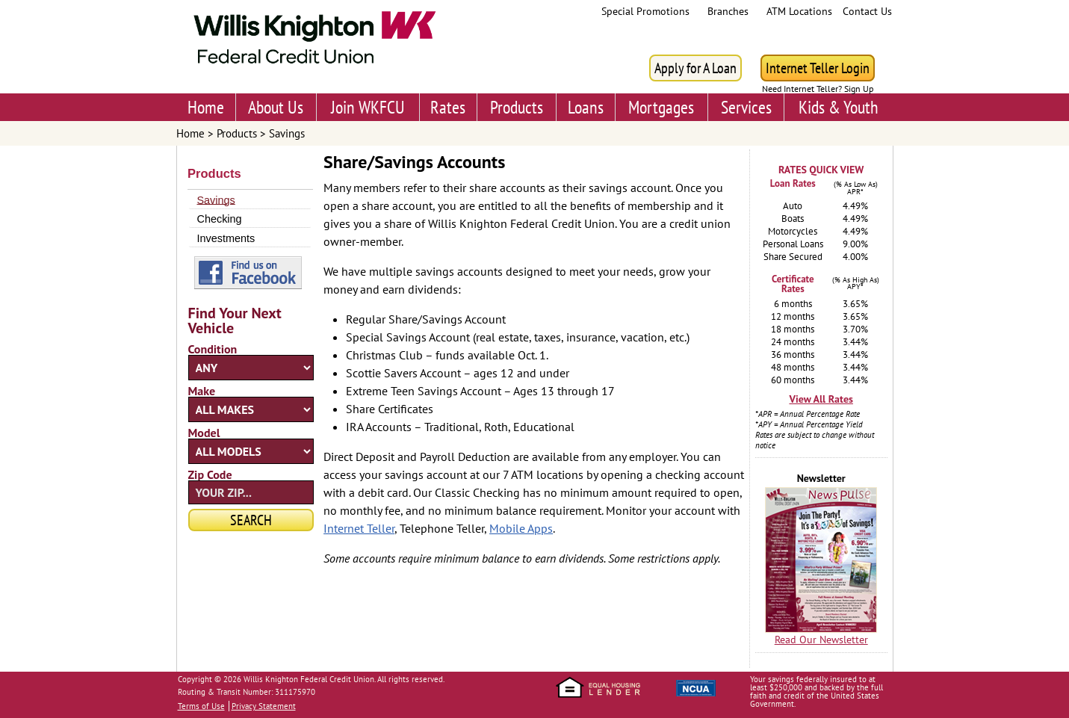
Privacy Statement (264, 706)
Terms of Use (201, 706)
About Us (275, 107)
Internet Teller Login (818, 68)
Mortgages (661, 107)
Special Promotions (645, 11)
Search (251, 520)
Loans (586, 107)
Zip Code (210, 474)
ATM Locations (799, 11)
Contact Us (867, 11)
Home (206, 107)
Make (202, 390)
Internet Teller (358, 528)
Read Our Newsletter (821, 639)
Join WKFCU (368, 107)
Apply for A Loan (695, 68)
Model (204, 432)
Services (746, 107)
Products (516, 107)
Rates (447, 107)
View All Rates (820, 399)
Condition (213, 348)
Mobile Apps (521, 528)
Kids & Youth (839, 107)
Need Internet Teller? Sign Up (817, 88)
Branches (728, 11)
